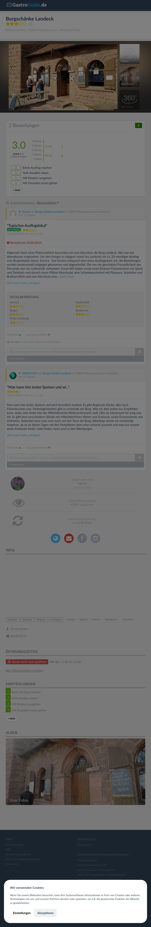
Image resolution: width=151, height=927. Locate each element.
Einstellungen (22, 913)
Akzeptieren (45, 913)
